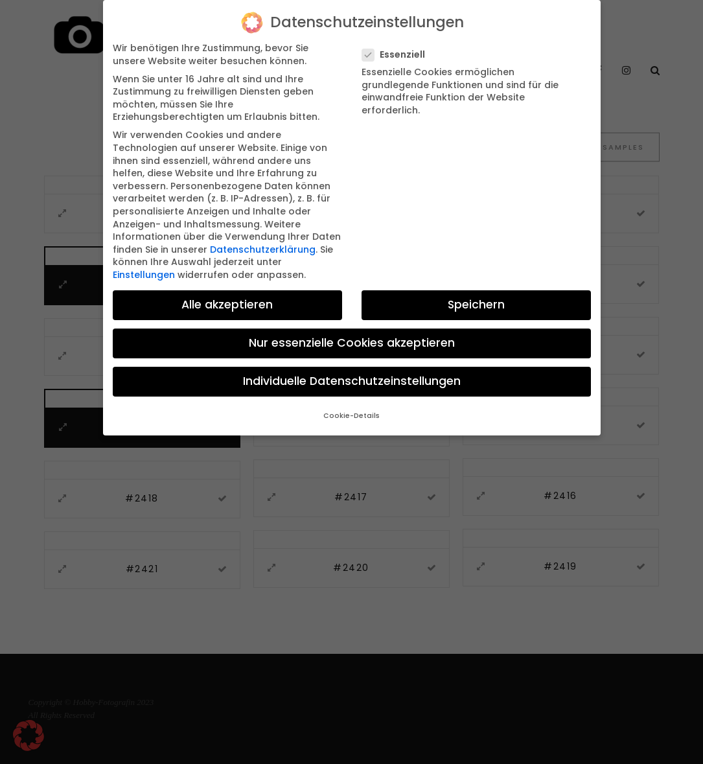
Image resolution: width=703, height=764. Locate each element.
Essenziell (399, 42)
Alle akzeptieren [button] (227, 291)
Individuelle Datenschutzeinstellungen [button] (352, 368)
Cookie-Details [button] (351, 403)
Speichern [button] (476, 291)
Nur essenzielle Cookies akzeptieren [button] (352, 330)
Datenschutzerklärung (263, 236)
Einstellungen (144, 261)
